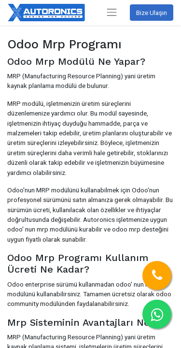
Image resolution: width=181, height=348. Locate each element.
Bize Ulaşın (151, 12)
